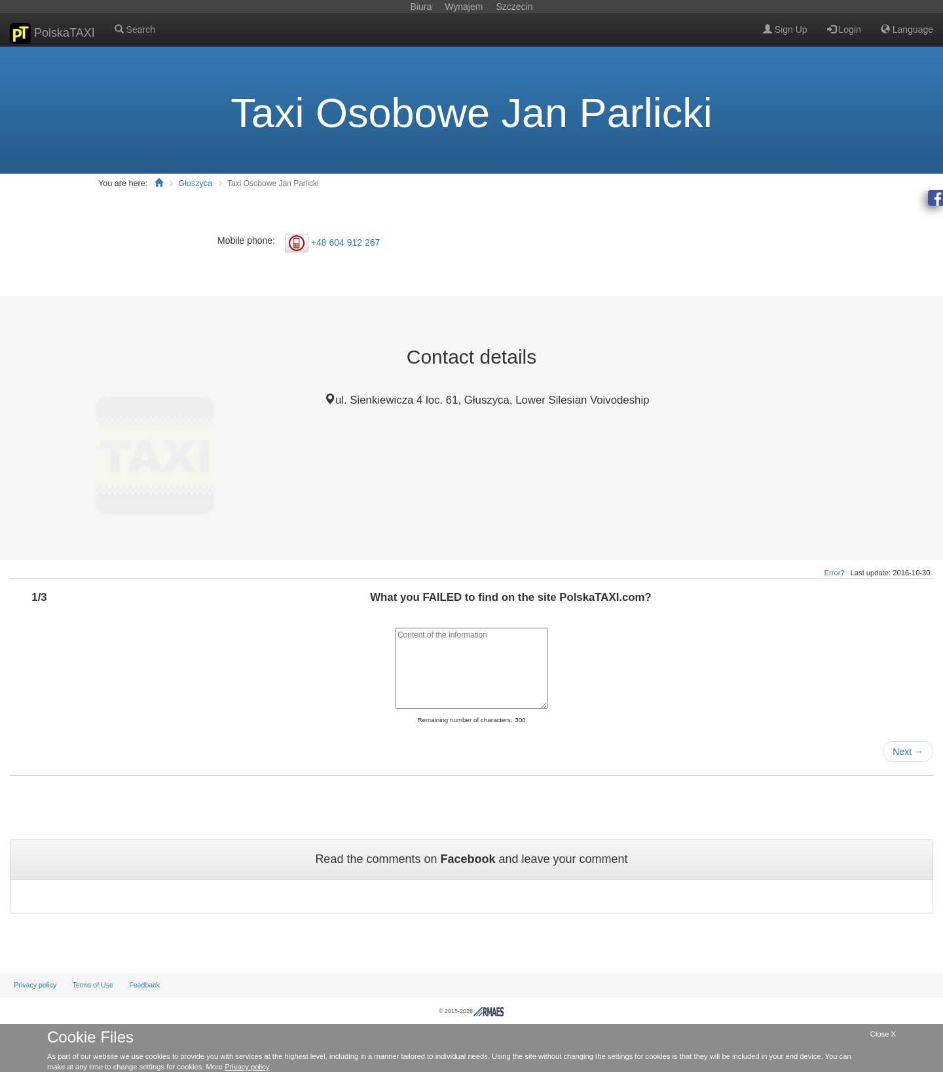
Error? (834, 573)
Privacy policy (35, 985)
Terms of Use (92, 985)
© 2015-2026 (471, 1011)
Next (908, 751)
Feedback (144, 985)
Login (844, 29)
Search (135, 29)
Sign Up (785, 29)
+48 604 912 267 (345, 242)
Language (907, 29)
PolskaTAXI (52, 33)
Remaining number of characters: (464, 719)
